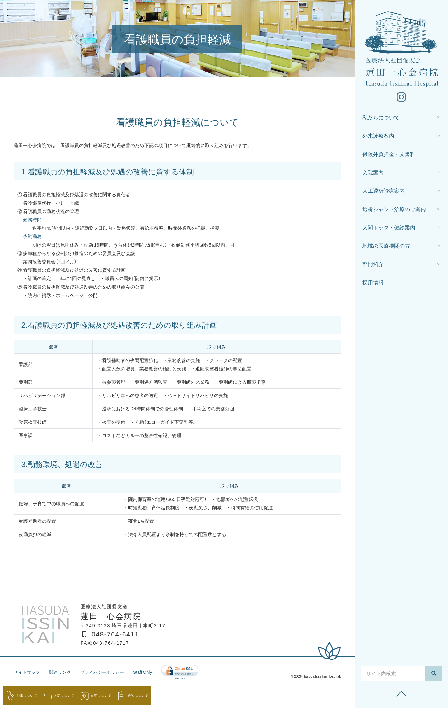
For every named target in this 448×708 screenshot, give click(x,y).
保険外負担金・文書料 (388, 155)
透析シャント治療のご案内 (394, 210)
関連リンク (62, 672)
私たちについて (380, 119)
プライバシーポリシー (107, 672)
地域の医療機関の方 (386, 247)
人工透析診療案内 (383, 192)
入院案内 (373, 174)
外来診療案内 (378, 137)
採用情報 (373, 284)
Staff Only (150, 672)
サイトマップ (28, 672)
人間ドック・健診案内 (388, 229)
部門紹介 (373, 265)
